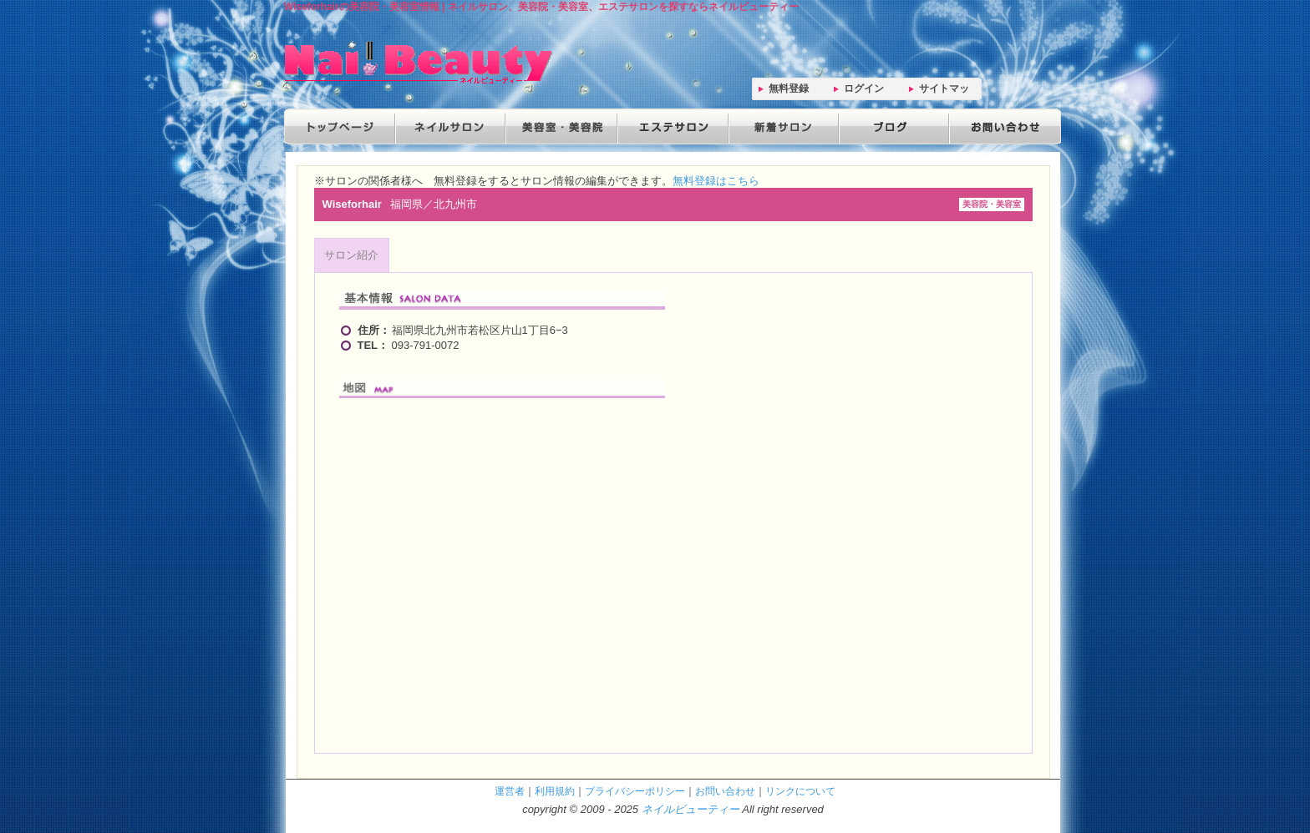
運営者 (510, 790)
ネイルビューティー (690, 809)
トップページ (339, 126)
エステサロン (670, 126)
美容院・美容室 (560, 126)
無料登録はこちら (716, 180)
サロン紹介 (351, 255)
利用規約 (555, 790)
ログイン (864, 88)
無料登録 (789, 88)
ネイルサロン (449, 126)
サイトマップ (944, 91)
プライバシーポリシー (635, 790)
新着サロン (780, 126)
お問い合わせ (1001, 126)
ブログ (890, 126)
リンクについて (800, 790)
